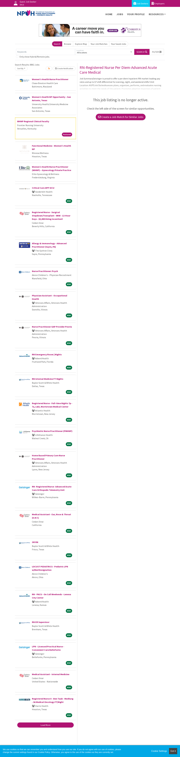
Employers (158, 3)
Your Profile (136, 14)
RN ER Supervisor (40, 622)
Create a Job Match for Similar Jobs (120, 117)
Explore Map (81, 43)
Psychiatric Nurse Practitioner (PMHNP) (52, 431)
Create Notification (64, 68)
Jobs (120, 14)
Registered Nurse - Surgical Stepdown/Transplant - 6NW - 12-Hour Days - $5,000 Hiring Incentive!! (51, 215)
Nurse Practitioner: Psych (45, 271)
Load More (45, 725)
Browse (67, 43)
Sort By (20, 68)
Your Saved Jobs (118, 43)
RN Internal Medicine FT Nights (47, 378)
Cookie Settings (159, 751)
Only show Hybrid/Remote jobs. (34, 56)
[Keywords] (45, 52)
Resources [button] (156, 14)
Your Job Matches (99, 43)
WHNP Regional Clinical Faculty (33, 121)
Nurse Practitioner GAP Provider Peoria (52, 326)
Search (57, 43)
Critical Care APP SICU (43, 187)
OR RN (35, 542)
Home (109, 14)
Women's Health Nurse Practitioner (50, 79)
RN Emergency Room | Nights (47, 354)
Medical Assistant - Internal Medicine (50, 674)
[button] (157, 52)
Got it (173, 751)
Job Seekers (140, 3)
